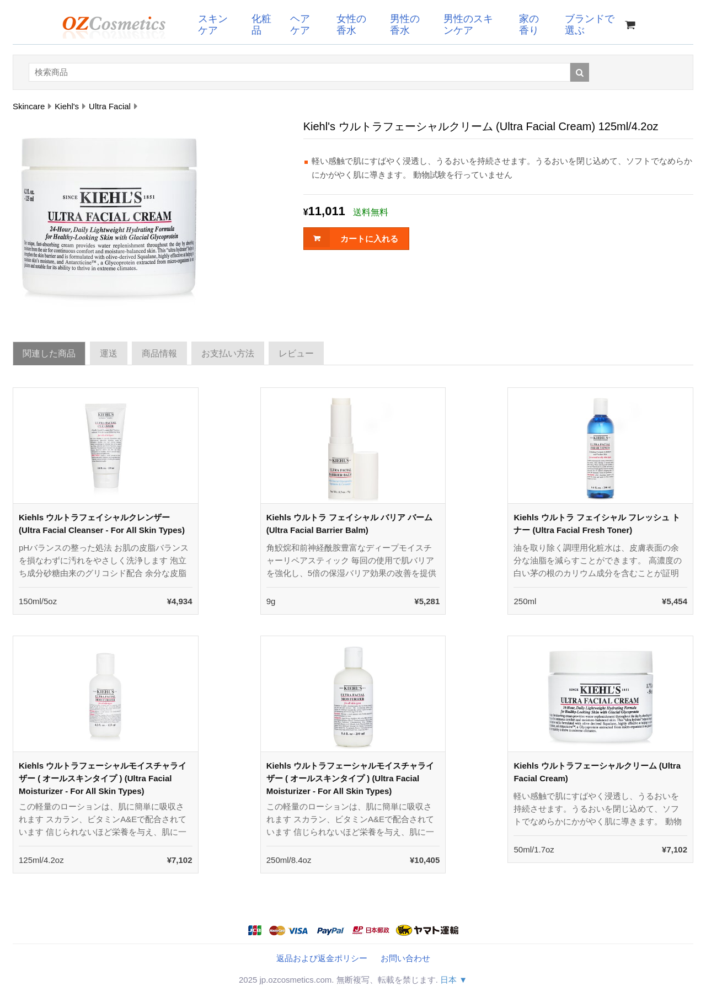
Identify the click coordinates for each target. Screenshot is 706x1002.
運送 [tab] (108, 353)
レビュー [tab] (296, 353)
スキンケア (213, 24)
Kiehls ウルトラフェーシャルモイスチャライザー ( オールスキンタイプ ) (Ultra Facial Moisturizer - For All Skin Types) (102, 778)
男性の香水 (405, 24)
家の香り (529, 24)
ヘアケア (300, 24)
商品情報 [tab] (159, 353)
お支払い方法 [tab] (227, 353)
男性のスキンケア (468, 24)
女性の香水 (351, 24)
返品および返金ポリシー (321, 958)
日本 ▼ (453, 979)
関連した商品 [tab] (49, 353)
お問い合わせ (405, 958)
